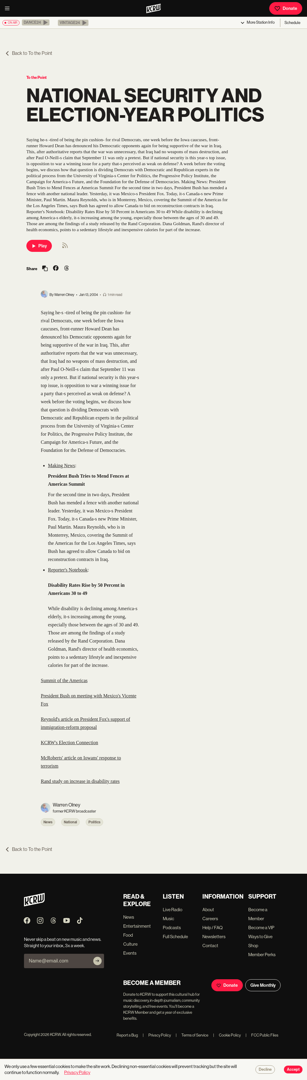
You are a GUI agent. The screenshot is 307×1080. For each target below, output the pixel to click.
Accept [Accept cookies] (293, 1069)
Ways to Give (260, 936)
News (47, 822)
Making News (61, 465)
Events (129, 953)
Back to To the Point (28, 53)
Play (39, 246)
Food (128, 935)
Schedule (292, 22)
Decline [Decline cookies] (265, 1069)
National (70, 822)
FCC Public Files (262, 1035)
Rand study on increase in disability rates (80, 781)
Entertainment (137, 926)
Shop (253, 945)
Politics (94, 822)
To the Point (36, 77)
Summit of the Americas (64, 680)
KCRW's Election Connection (69, 742)
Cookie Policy (227, 1035)
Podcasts (172, 927)
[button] (35, 22)
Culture (130, 944)
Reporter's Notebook (68, 569)
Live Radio (172, 909)
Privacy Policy (157, 1035)
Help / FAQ (212, 927)
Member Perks (262, 954)
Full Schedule (175, 936)
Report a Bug (127, 1035)
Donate (285, 8)
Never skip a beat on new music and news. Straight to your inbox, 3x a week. (62, 942)
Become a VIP (261, 927)
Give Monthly (263, 985)
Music (168, 918)
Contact (210, 945)
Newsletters (213, 936)
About (208, 909)
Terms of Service (192, 1035)
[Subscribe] (97, 961)
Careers (210, 918)
